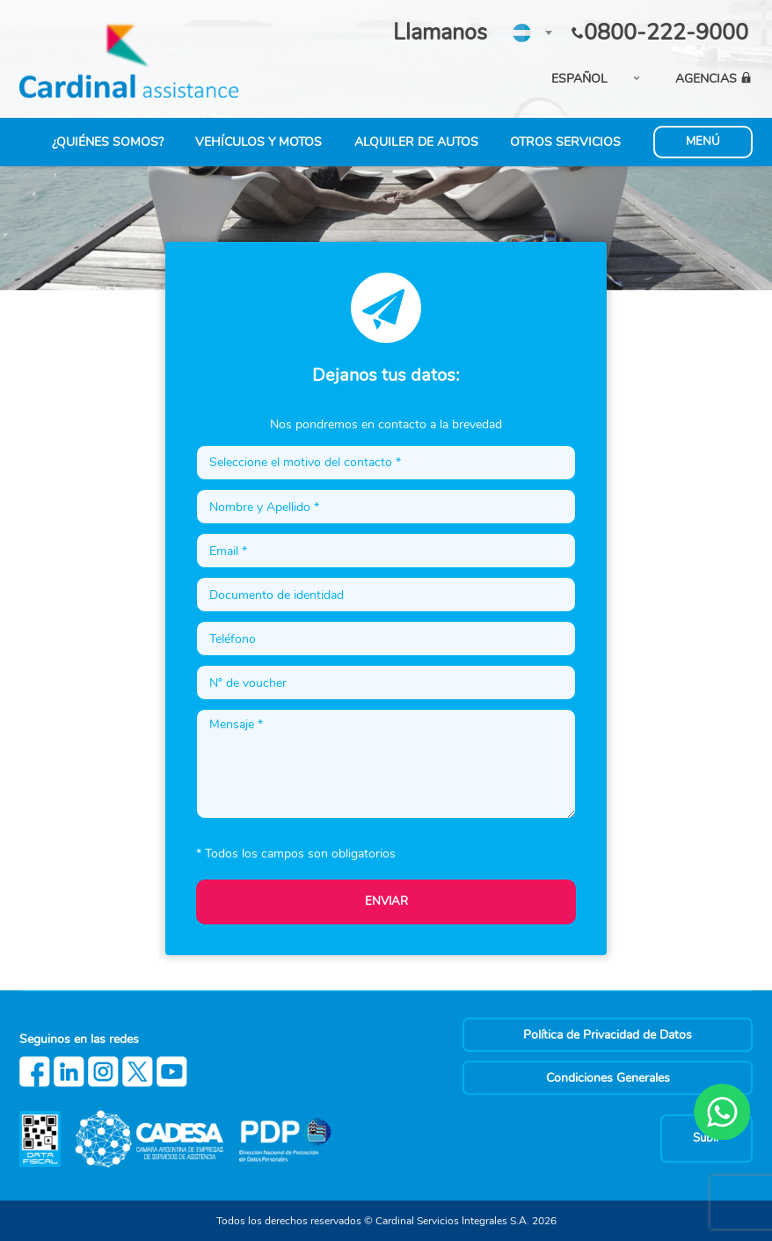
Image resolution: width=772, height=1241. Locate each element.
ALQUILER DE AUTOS (416, 142)
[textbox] (531, 31)
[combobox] (531, 32)
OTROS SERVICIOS (565, 142)
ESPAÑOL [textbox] (579, 78)
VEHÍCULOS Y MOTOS (258, 142)
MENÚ (703, 142)
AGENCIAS (714, 78)
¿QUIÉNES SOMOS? (108, 142)
